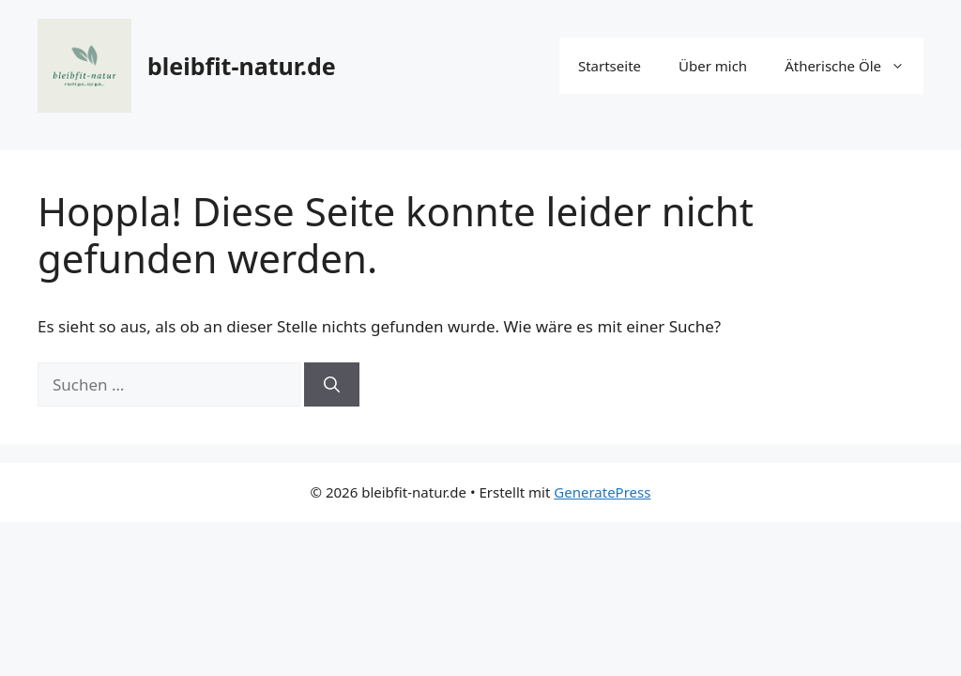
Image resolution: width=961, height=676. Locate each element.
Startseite (609, 65)
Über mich (713, 65)
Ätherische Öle (854, 66)
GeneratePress (602, 492)
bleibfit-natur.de (241, 66)
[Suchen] (331, 384)
